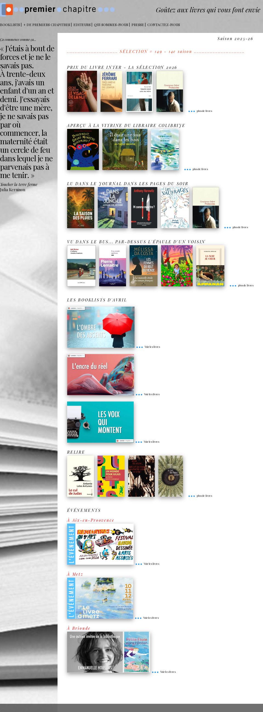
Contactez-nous (163, 24)
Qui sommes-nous (111, 24)
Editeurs (82, 24)
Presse (138, 24)
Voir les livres (148, 346)
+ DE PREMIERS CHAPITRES (46, 24)
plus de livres (200, 110)
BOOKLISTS (10, 24)
